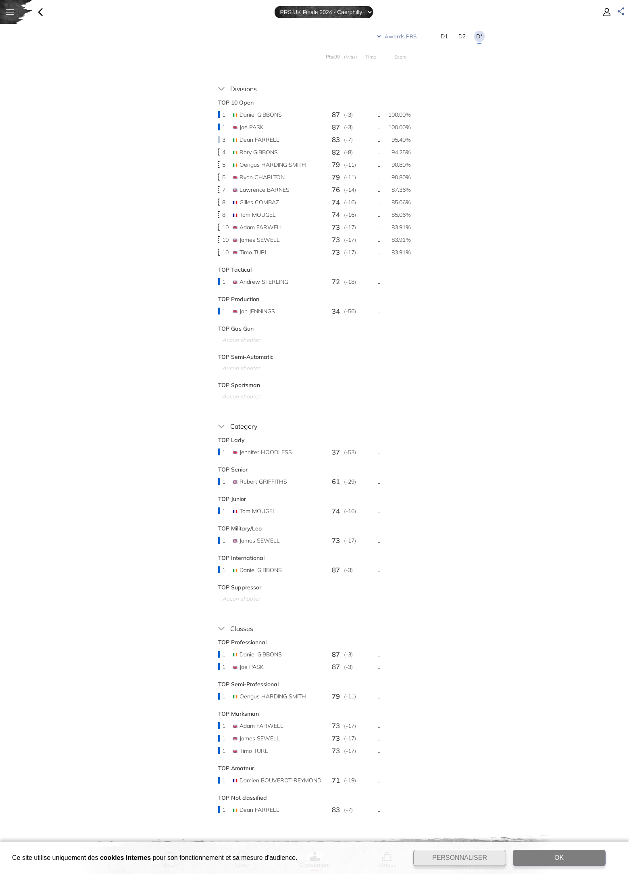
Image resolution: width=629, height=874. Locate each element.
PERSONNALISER (459, 857)
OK (559, 857)
